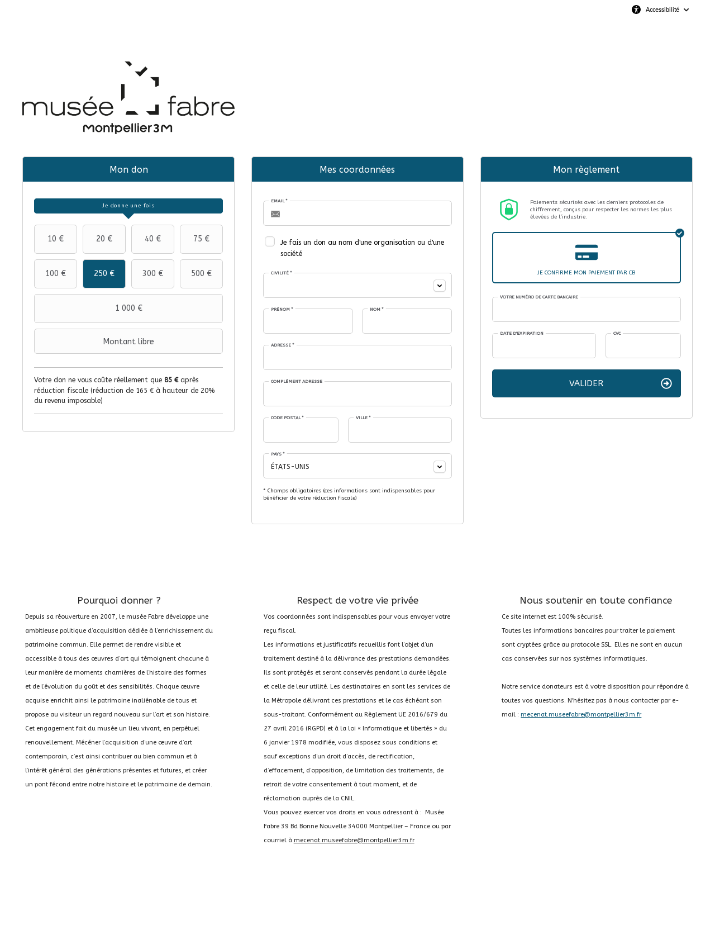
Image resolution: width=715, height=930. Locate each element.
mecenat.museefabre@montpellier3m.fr (354, 840)
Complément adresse (296, 381)
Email (279, 200)
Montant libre (95, 341)
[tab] (128, 205)
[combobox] (357, 285)
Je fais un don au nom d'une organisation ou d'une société (362, 248)
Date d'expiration (522, 333)
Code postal (287, 417)
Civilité (281, 273)
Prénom (282, 309)
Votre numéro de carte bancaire (539, 297)
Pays (278, 454)
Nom (377, 309)
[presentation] (128, 205)
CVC (617, 333)
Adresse (282, 345)
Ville (363, 417)
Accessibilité (662, 9)
